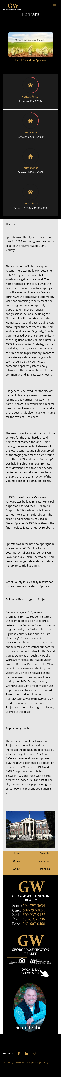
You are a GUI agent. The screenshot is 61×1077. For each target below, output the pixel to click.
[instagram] (34, 1053)
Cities (16, 861)
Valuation (44, 861)
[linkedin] (26, 1053)
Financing (44, 868)
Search (44, 853)
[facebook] (18, 1053)
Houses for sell (30, 96)
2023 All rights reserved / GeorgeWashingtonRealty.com (28, 1062)
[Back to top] (30, 1044)
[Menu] (54, 4)
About (16, 868)
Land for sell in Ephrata (30, 60)
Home (16, 853)
